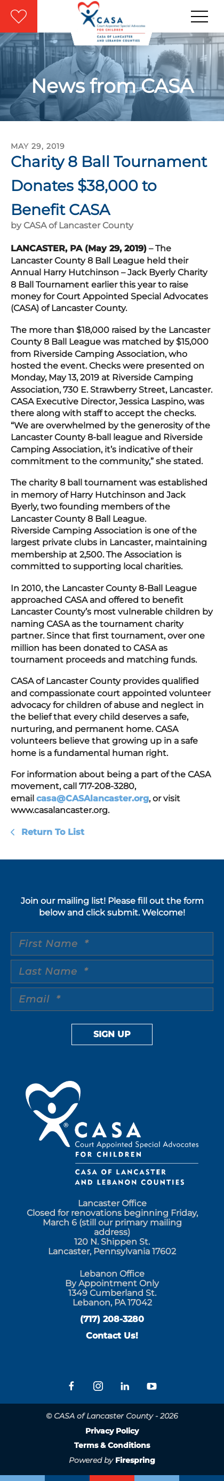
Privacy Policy (112, 1431)
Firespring (135, 1460)
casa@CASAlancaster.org (92, 798)
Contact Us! (112, 1336)
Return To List (51, 832)
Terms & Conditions (112, 1445)
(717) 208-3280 (112, 1319)
